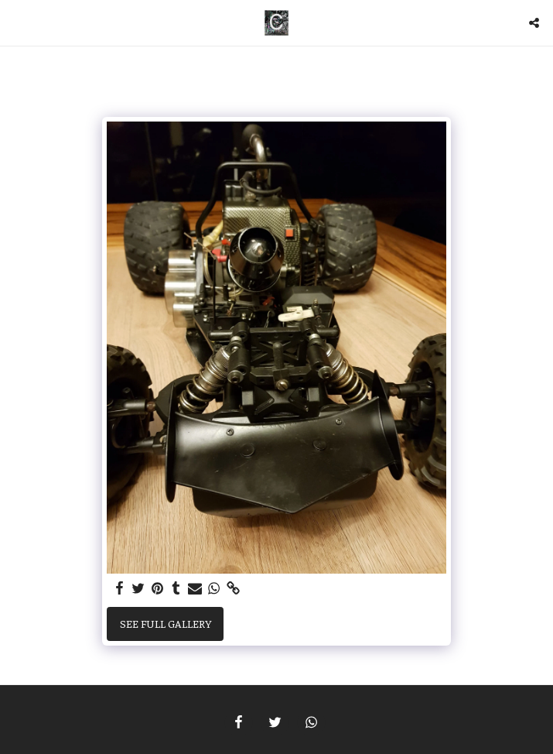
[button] (17, 22)
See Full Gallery (165, 623)
